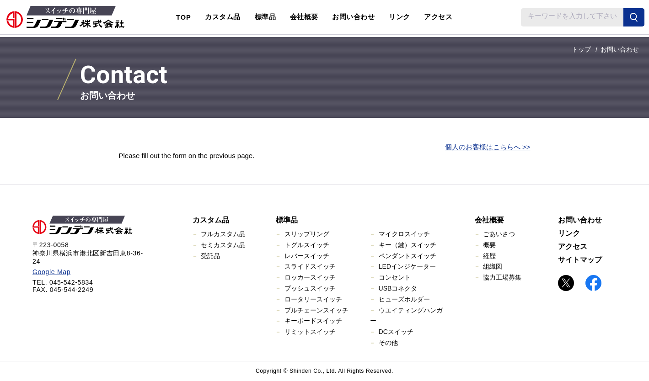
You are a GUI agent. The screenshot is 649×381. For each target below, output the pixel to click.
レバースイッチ (306, 255)
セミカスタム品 (223, 245)
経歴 (489, 255)
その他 (388, 342)
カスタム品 (211, 220)
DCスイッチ (396, 331)
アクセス (438, 17)
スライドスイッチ (310, 266)
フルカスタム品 (223, 234)
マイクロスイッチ (404, 234)
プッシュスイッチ (310, 288)
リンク (399, 17)
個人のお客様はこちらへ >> (488, 147)
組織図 (492, 266)
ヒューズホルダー (404, 299)
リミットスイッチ (310, 331)
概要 (489, 245)
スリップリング (306, 234)
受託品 (210, 255)
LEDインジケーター (407, 266)
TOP (183, 17)
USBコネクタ (398, 288)
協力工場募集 (502, 277)
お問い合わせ (353, 17)
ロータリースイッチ (313, 299)
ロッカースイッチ (310, 277)
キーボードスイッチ (313, 320)
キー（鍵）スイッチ (407, 245)
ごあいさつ (499, 234)
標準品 (287, 220)
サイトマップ (580, 260)
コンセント (395, 277)
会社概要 (489, 220)
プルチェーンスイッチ (316, 310)
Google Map (51, 271)
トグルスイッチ (306, 245)
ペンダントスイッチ (407, 255)
